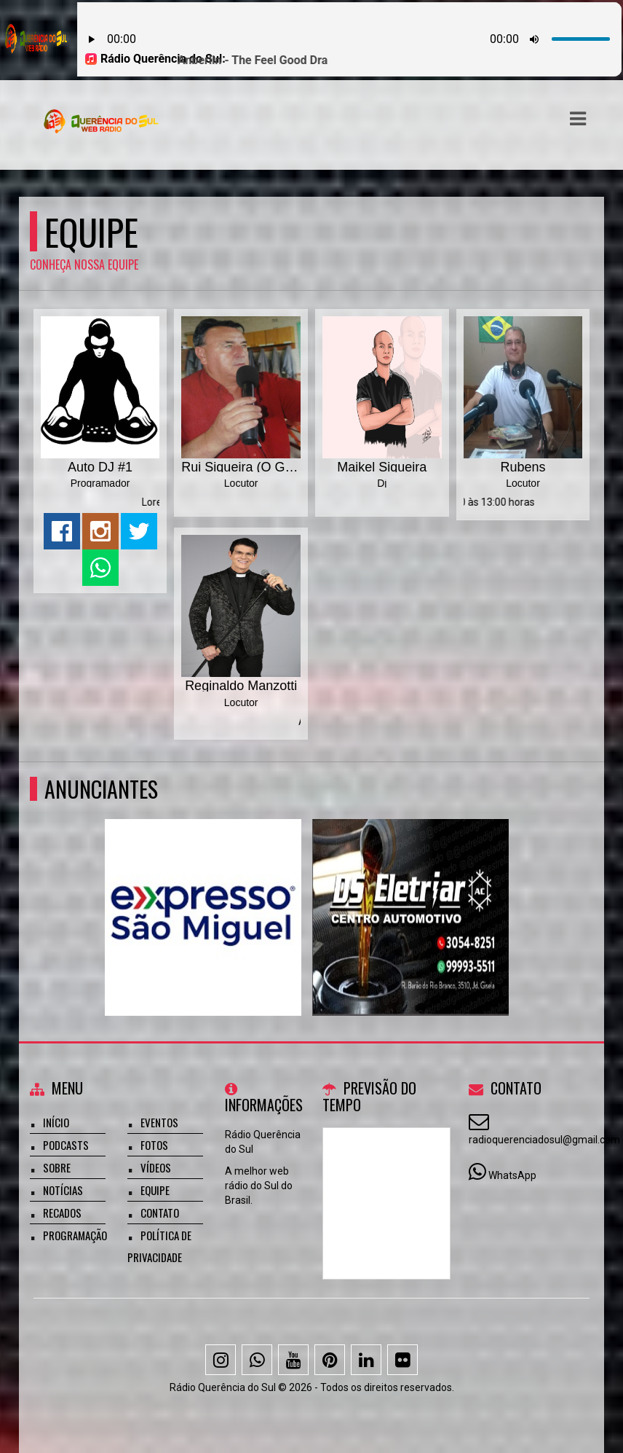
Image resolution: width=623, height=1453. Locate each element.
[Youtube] (293, 1359)
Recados (62, 1213)
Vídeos (155, 1167)
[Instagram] (220, 1359)
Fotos (154, 1145)
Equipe (155, 1190)
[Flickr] (402, 1359)
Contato (159, 1213)
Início (56, 1122)
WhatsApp (512, 1175)
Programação (75, 1235)
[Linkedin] (366, 1359)
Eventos (159, 1122)
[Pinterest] (329, 1359)
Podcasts (66, 1145)
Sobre (57, 1167)
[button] (578, 118)
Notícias (63, 1190)
